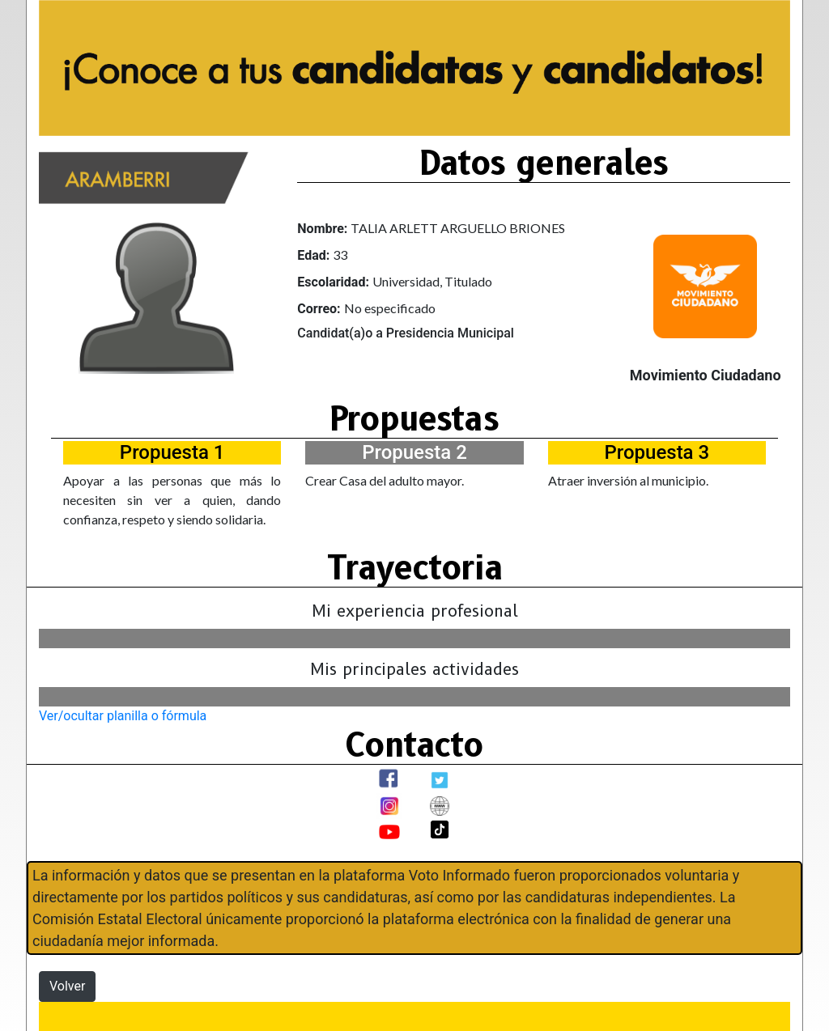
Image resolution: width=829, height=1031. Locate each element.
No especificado (390, 308)
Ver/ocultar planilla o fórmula (122, 715)
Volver (67, 986)
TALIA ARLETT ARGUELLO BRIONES (458, 227)
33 (340, 254)
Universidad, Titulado (432, 281)
